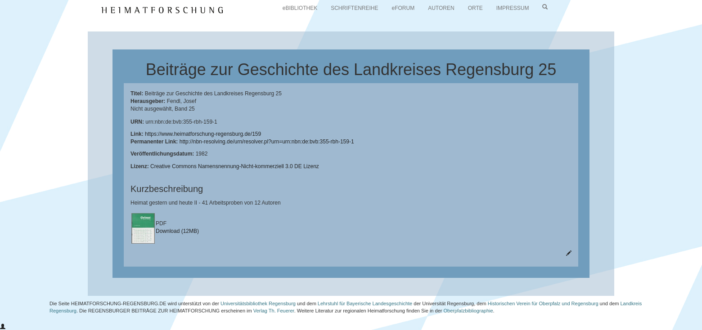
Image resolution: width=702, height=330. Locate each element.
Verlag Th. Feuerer (273, 310)
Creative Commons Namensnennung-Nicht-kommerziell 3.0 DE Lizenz (234, 166)
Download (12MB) (177, 231)
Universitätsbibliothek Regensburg (258, 303)
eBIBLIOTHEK (300, 8)
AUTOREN (441, 8)
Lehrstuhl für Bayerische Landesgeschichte (365, 303)
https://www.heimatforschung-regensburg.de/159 (203, 134)
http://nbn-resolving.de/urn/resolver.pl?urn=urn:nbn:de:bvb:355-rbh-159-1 (267, 141)
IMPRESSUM (512, 8)
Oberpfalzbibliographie (468, 310)
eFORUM (403, 8)
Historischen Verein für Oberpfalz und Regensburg (543, 303)
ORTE (475, 8)
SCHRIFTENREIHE (354, 8)
